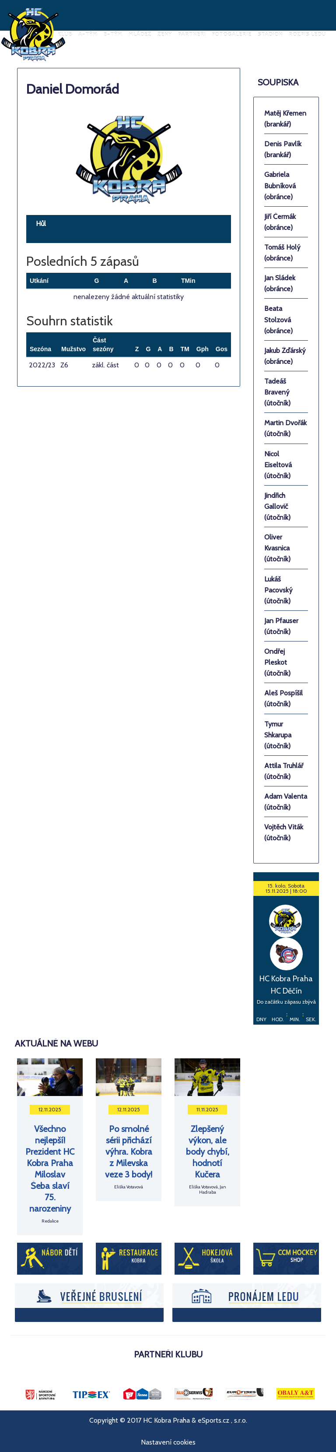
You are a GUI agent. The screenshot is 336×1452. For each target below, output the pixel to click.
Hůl (41, 223)
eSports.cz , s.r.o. (222, 1420)
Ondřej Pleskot (277, 662)
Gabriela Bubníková (280, 185)
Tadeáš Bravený (277, 392)
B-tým (113, 34)
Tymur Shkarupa (277, 735)
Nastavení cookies (168, 1442)
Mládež (140, 34)
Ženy (165, 34)
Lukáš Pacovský (278, 590)
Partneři (192, 34)
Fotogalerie (232, 34)
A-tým (88, 34)
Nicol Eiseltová (278, 465)
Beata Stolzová (278, 319)
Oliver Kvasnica (277, 548)
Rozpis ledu (307, 34)
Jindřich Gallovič (277, 506)
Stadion (270, 34)
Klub (65, 34)
